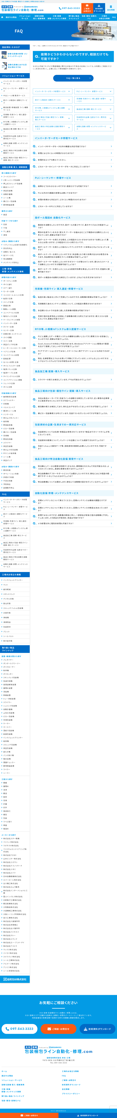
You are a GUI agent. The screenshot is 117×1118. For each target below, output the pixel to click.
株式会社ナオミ (9, 869)
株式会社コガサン (10, 862)
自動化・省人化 (9, 252)
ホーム (4, 1071)
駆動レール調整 (9, 309)
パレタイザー (8, 660)
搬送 (5, 793)
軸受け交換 (8, 298)
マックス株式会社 (10, 949)
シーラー (6, 773)
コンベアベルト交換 (11, 312)
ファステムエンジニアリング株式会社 (15, 850)
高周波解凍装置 (9, 684)
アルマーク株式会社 (11, 963)
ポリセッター (8, 674)
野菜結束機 (8, 425)
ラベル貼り (7, 821)
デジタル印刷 (8, 598)
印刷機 (6, 403)
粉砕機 (6, 670)
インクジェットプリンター (13, 580)
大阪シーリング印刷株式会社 (14, 914)
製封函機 (7, 759)
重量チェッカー (9, 762)
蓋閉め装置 (8, 688)
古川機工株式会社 (10, 883)
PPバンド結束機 (9, 453)
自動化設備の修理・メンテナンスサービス (15, 55)
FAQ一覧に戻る (73, 78)
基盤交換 (7, 305)
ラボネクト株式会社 (11, 845)
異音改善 (7, 470)
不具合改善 (8, 480)
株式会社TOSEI (9, 855)
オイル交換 (7, 387)
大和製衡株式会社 (10, 907)
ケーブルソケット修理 (11, 319)
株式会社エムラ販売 (11, 887)
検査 (5, 825)
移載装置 (7, 695)
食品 (5, 214)
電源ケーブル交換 (10, 372)
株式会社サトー (9, 935)
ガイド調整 (7, 337)
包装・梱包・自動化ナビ (89, 17)
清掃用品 (7, 622)
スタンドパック (9, 594)
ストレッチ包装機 (10, 744)
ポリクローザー (9, 667)
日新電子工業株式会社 (12, 900)
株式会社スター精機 (11, 838)
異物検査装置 (8, 205)
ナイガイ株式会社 (10, 953)
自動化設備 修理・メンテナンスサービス (15, 144)
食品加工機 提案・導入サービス (15, 130)
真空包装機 (8, 190)
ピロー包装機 (8, 428)
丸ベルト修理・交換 (10, 362)
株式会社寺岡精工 (10, 925)
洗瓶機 (6, 691)
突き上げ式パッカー (11, 418)
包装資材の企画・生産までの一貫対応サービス (15, 137)
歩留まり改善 (8, 477)
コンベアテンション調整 (12, 380)
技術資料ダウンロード (71, 1084)
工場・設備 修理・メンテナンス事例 (13, 270)
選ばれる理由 (11, 17)
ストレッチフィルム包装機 (13, 608)
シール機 (6, 197)
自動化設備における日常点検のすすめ (14, 65)
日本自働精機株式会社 (12, 876)
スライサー (7, 442)
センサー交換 (8, 330)
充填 (5, 800)
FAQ (4, 494)
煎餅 (5, 224)
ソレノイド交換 (9, 383)
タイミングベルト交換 (11, 376)
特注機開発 (8, 259)
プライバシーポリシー (71, 1093)
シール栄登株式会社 (11, 970)
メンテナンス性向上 (11, 262)
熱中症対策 (8, 641)
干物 (5, 228)
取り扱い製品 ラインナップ (8, 649)
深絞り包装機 (8, 730)
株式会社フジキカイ (11, 932)
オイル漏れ (7, 284)
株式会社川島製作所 (11, 921)
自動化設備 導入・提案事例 (14, 167)
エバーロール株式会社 (12, 880)
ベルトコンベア (9, 407)
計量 (5, 804)
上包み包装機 (8, 713)
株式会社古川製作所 (11, 928)
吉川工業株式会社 (10, 917)
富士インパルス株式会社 (13, 896)
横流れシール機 (9, 411)
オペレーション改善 (11, 473)
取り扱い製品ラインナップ (74, 17)
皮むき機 (6, 751)
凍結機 (6, 617)
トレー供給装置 (9, 698)
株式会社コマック (10, 939)
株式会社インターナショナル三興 (15, 891)
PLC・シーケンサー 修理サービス (15, 89)
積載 (5, 782)
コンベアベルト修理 (11, 355)
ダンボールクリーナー (12, 663)
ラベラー (6, 769)
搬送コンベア (8, 187)
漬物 (5, 235)
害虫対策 (7, 603)
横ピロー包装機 (9, 201)
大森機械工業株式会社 (12, 910)
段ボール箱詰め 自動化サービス (15, 101)
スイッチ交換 (8, 302)
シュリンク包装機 (10, 705)
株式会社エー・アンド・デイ (13, 942)
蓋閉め (6, 786)
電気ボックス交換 (10, 316)
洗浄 (5, 790)
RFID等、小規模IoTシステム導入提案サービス (15, 122)
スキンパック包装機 (11, 677)
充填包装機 (8, 720)
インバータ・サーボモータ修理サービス (15, 82)
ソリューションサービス (25, 17)
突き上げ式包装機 (10, 449)
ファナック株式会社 (11, 842)
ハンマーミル (8, 414)
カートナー (7, 727)
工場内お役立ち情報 (104, 17)
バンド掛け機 (8, 755)
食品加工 (7, 811)
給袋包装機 (8, 734)
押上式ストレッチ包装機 (12, 183)
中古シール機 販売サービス (14, 95)
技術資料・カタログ (11, 47)
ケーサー (6, 723)
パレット (6, 631)
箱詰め (6, 828)
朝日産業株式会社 (10, 903)
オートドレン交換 (10, 281)
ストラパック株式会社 (11, 956)
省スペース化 (8, 255)
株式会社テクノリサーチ (12, 865)
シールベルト (8, 636)
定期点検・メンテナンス (12, 334)
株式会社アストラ (10, 946)
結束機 (6, 421)
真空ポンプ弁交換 (10, 344)
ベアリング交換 (9, 351)
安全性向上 (8, 248)
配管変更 (7, 358)
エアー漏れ (7, 288)
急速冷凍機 (8, 681)
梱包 (5, 814)
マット (5, 584)
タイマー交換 (8, 327)
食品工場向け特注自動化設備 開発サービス (15, 151)
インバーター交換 (10, 323)
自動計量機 (8, 194)
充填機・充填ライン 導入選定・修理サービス (15, 115)
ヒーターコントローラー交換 (14, 348)
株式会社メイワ (9, 873)
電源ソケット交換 (10, 369)
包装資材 (7, 627)
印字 (5, 807)
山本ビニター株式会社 (12, 858)
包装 (5, 818)
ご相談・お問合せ (58, 1029)
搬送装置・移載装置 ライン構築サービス (15, 108)
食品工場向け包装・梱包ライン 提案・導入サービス (15, 158)
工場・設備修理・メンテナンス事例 (57, 17)
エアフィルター (9, 400)
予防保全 (7, 484)
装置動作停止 (8, 488)
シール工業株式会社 (11, 960)
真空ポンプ (7, 460)
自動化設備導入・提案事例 (39, 17)
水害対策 (7, 613)
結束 (5, 797)
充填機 (6, 435)
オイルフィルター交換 (11, 365)
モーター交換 (8, 291)
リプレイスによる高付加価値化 (15, 244)
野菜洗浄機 (8, 439)
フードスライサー (10, 176)
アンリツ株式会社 (10, 967)
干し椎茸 (6, 231)
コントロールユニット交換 (13, 295)
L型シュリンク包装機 (11, 180)
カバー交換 (7, 341)
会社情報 (66, 1089)
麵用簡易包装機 (9, 396)
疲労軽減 (7, 589)
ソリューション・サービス (13, 75)
